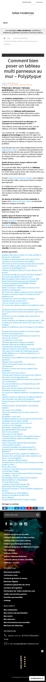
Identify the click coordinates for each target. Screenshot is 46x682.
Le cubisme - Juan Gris (10, 475)
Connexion (39, 2)
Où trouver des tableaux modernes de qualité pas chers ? (23, 306)
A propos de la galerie (13, 588)
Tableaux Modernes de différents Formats (21, 547)
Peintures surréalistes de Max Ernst (15, 495)
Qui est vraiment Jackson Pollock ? (15, 460)
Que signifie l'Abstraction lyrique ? (15, 429)
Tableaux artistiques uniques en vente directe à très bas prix (22, 271)
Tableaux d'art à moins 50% (12, 362)
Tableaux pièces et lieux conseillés (18, 559)
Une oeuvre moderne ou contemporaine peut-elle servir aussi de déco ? (21, 385)
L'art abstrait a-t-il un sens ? (12, 340)
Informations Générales (21, 38)
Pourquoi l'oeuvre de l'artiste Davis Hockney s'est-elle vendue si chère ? (22, 463)
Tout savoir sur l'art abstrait (12, 434)
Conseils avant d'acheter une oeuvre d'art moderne (21, 375)
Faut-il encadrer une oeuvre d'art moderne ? (18, 399)
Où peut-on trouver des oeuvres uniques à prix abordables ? (20, 369)
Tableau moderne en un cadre (16, 534)
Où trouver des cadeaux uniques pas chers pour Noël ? (22, 292)
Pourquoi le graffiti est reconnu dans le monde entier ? (22, 419)
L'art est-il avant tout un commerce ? (16, 303)
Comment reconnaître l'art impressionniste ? (19, 447)
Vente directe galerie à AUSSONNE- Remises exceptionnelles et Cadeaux (19, 284)
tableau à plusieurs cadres (21, 201)
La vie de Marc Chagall (10, 471)
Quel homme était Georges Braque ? (15, 486)
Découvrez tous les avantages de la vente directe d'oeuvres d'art (21, 317)
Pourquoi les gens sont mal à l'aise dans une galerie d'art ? (21, 402)
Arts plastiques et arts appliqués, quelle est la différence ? (19, 450)
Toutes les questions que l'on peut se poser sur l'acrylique (20, 413)
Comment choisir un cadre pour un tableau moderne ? (22, 397)
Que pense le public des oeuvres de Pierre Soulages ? (22, 274)
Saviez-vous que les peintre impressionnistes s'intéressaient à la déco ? (19, 444)
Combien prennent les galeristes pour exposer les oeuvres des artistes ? (21, 337)
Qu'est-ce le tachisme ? (11, 432)
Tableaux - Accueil (11, 562)
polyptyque (12, 221)
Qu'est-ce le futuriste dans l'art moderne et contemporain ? (18, 365)
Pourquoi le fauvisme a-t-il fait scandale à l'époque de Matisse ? (22, 489)
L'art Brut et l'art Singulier (12, 425)
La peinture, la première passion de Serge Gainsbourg (22, 469)
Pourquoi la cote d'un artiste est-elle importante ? (21, 309)
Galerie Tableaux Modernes (15, 556)
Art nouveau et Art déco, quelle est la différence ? (20, 454)
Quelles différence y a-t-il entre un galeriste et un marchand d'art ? (20, 354)
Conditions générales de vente (17, 584)
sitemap (7, 600)
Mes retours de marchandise (16, 613)
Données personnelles (13, 597)
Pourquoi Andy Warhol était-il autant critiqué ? (19, 499)
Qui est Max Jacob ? (9, 467)
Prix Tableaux (9, 550)
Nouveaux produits (12, 572)
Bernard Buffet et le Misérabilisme (15, 480)
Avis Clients (21, 662)
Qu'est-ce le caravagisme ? (12, 458)
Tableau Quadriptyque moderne (17, 544)
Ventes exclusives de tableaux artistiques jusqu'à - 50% (23, 320)
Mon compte (9, 606)
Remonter (36, 678)
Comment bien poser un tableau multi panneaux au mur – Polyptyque (21, 42)
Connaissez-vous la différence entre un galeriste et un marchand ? (22, 358)
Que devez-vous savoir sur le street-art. (17, 423)
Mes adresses (9, 619)
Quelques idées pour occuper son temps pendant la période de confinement (21, 256)
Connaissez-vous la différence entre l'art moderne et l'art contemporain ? (22, 380)
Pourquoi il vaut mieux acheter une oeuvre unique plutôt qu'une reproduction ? (21, 332)
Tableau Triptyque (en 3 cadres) (17, 540)
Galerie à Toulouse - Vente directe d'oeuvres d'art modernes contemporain (21, 289)
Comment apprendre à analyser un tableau (18, 342)
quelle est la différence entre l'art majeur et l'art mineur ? (23, 328)
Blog (8, 38)
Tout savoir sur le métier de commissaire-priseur (20, 351)
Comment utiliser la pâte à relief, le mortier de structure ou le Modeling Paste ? (19, 267)
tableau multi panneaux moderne (20, 178)
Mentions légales (11, 581)
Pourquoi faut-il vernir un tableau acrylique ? (18, 298)
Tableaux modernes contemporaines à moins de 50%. (22, 349)
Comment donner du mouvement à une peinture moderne (20, 406)
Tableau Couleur (11, 553)
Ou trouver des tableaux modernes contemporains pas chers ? (22, 393)
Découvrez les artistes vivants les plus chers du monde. (23, 263)
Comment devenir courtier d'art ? (14, 301)
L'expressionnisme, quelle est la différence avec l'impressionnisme (20, 439)
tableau (7, 225)
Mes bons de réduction (13, 625)
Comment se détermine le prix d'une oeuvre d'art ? (21, 259)
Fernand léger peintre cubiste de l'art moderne (20, 478)
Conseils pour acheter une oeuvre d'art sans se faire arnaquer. (22, 323)
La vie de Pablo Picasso (10, 482)
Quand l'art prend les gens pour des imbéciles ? (20, 281)
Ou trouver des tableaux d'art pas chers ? (17, 277)
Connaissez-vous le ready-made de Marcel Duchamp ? (22, 473)
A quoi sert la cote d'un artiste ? (14, 373)
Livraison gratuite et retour (15, 578)
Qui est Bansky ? (8, 497)
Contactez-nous (26, 2)
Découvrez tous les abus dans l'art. (15, 377)
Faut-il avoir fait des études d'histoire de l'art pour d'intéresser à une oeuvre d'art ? (21, 389)
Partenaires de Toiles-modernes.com (19, 591)
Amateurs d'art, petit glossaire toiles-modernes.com (22, 456)
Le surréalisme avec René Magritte (15, 493)
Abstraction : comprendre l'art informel (16, 427)
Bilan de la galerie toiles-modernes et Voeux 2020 (20, 279)
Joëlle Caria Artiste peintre (15, 594)
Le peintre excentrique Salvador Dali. (16, 484)
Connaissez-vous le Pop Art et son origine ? (18, 261)
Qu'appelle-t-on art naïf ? (11, 416)
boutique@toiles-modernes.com (26, 644)
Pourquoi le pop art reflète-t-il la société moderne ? (21, 436)
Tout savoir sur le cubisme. (12, 410)
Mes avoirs (8, 616)
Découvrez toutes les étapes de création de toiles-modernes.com (21, 295)
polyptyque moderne (10, 150)
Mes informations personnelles (17, 622)
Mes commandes (10, 610)
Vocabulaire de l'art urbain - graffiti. (15, 421)
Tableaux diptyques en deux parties (19, 537)
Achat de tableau (13, 85)
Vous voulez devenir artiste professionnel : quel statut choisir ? (22, 313)
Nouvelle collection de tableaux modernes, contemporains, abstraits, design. (18, 345)
